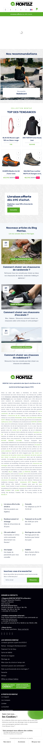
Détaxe (3, 676)
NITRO (40, 421)
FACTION (29, 417)
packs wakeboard (6, 451)
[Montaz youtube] (9, 633)
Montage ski (5, 659)
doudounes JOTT (25, 482)
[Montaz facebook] (7, 633)
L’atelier (3, 703)
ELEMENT (8, 490)
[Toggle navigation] (5, 10)
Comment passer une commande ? (13, 666)
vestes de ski (16, 430)
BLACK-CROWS (36, 417)
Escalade (37, 444)
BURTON (33, 421)
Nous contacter (23, 629)
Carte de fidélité (6, 652)
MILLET (11, 471)
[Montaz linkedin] (12, 633)
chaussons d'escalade (8, 480)
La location (5, 707)
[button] (11, 10)
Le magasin (5, 697)
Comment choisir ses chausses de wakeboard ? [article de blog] (21, 356)
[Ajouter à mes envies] (18, 119)
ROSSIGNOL (18, 417)
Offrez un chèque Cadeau (9, 679)
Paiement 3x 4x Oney (8, 649)
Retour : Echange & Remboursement (13, 646)
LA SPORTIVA (26, 471)
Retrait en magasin (7, 656)
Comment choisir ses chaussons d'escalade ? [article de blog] (22, 313)
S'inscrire (33, 580)
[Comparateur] (26, 10)
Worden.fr (4, 494)
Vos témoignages (7, 710)
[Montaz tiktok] (1, 633)
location (20, 473)
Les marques (5, 700)
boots (10, 421)
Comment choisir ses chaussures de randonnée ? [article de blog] (21, 268)
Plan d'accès (5, 604)
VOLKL (25, 417)
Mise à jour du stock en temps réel (13, 662)
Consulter (13, 210)
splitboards (4, 421)
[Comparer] (18, 124)
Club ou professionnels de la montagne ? (15, 669)
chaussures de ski (14, 415)
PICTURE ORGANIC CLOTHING (11, 440)
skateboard (23, 486)
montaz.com (12, 619)
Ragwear (34, 482)
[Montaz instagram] (4, 633)
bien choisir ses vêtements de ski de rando (27, 455)
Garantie (4, 672)
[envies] (21, 10)
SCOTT (3, 419)
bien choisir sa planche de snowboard (13, 457)
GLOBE (17, 490)
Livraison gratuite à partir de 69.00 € (14, 642)
